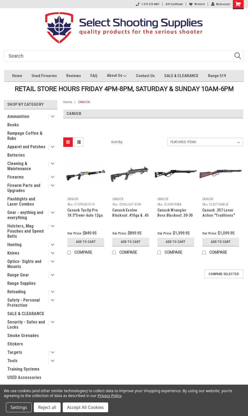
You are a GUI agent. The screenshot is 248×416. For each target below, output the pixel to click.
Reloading (16, 291)
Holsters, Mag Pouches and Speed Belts (25, 231)
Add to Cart (85, 242)
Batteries (16, 155)
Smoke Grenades (23, 335)
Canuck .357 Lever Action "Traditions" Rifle (218, 215)
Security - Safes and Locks (26, 324)
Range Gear (18, 275)
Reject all (47, 407)
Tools (12, 360)
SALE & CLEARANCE (181, 75)
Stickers (15, 343)
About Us (117, 76)
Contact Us (145, 75)
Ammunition (18, 116)
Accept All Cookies (85, 407)
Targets (14, 352)
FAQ (93, 75)
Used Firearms (44, 75)
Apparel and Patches (26, 146)
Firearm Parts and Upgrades (23, 188)
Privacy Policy (109, 395)
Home (17, 75)
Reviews (73, 75)
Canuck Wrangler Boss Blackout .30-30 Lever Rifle (175, 215)
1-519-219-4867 (147, 4)
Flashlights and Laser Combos (21, 201)
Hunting (14, 244)
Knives (13, 253)
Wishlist (196, 4)
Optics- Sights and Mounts (24, 264)
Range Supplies (21, 283)
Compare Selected (224, 274)
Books (13, 124)
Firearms (15, 177)
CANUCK (84, 102)
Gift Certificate (174, 4)
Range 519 (217, 75)
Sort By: (117, 142)
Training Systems (23, 369)
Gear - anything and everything (25, 215)
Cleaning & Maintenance (19, 166)
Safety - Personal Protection (23, 303)
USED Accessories (24, 377)
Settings (19, 407)
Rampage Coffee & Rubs (24, 136)
